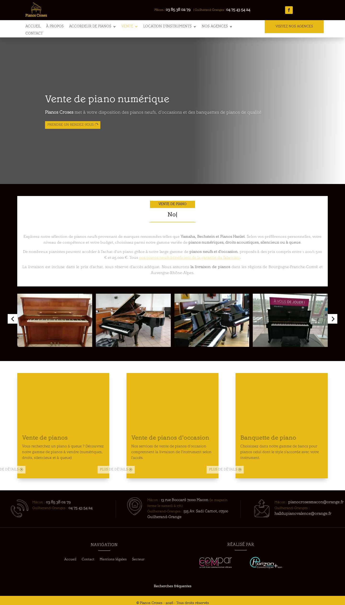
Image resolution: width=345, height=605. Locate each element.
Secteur (138, 559)
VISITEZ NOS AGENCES (294, 26)
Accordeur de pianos (90, 26)
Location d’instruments (167, 26)
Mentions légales (113, 559)
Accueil (33, 26)
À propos (55, 26)
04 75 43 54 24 (241, 10)
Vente (127, 26)
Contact (34, 34)
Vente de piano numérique (107, 101)
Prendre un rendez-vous (70, 126)
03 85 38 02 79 (180, 10)
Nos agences (215, 26)
